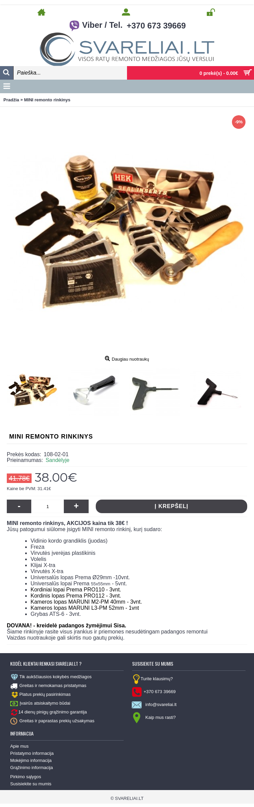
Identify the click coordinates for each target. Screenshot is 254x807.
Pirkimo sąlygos (25, 776)
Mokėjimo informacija (31, 760)
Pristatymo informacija (32, 753)
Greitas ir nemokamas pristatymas (48, 686)
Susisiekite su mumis (30, 783)
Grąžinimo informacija (31, 767)
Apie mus (19, 746)
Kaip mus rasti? (154, 717)
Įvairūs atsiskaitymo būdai (40, 703)
